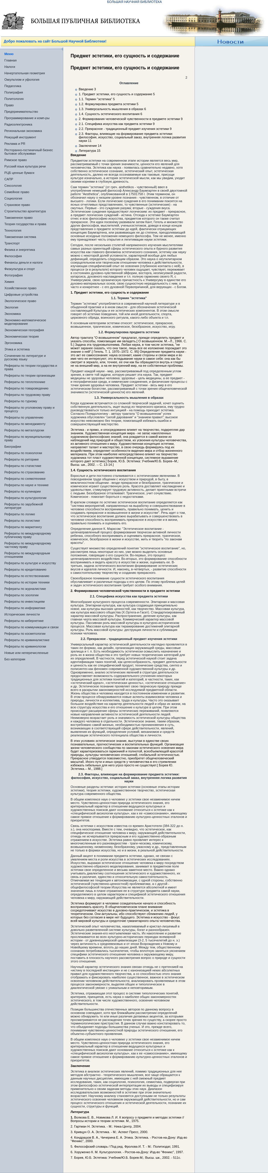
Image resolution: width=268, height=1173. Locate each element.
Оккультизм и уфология (21, 79)
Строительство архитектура (25, 211)
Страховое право (17, 205)
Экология (11, 307)
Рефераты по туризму (20, 401)
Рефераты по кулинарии (22, 491)
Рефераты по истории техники (27, 582)
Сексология (13, 185)
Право (9, 105)
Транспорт (12, 243)
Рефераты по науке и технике (26, 485)
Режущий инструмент (20, 137)
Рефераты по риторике (21, 459)
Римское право (15, 160)
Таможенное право (18, 217)
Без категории (14, 659)
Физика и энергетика (19, 249)
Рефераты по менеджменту (24, 424)
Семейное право (16, 192)
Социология (13, 198)
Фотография (13, 275)
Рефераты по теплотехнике (24, 382)
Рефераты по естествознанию (26, 576)
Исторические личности (22, 614)
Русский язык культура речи (25, 166)
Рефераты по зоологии (21, 595)
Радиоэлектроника (18, 124)
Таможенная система (20, 237)
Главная (10, 60)
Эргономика (13, 343)
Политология (14, 98)
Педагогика (12, 86)
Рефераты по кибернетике (24, 620)
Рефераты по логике (19, 514)
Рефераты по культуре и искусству (30, 563)
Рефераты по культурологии (25, 498)
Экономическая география (24, 330)
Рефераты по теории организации (29, 375)
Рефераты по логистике (22, 520)
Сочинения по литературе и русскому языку (25, 357)
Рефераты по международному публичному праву (27, 535)
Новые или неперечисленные (26, 653)
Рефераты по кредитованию (25, 569)
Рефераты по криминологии (25, 646)
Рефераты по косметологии (24, 633)
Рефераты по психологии (23, 453)
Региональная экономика (23, 131)
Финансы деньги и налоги (23, 262)
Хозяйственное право (20, 288)
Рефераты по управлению (23, 417)
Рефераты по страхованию (24, 472)
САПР (8, 179)
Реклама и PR (14, 143)
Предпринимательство (21, 111)
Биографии (12, 446)
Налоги (9, 66)
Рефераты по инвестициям (24, 601)
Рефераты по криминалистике (27, 640)
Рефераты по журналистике (25, 588)
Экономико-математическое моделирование (25, 321)
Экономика (12, 313)
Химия (9, 281)
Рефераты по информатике (24, 608)
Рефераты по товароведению (26, 388)
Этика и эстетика (17, 349)
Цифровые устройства (21, 294)
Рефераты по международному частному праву (27, 544)
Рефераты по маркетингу (23, 527)
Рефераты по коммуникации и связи (31, 627)
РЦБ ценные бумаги (19, 172)
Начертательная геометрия (24, 73)
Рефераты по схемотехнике (24, 478)
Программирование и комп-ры (27, 118)
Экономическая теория (21, 336)
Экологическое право (20, 301)
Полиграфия (13, 92)
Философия (13, 256)
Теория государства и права (25, 224)
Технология (12, 230)
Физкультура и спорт (19, 269)
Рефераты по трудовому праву (27, 394)
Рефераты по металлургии (24, 430)
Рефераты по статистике (22, 466)
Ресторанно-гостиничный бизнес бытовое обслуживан (28, 151)
